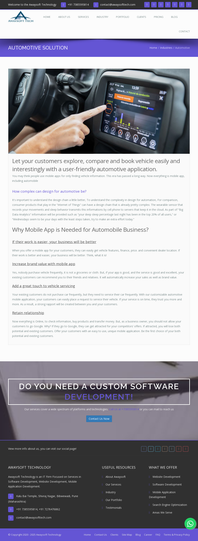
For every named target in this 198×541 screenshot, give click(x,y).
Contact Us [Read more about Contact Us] (100, 534)
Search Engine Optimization (168, 505)
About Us (64, 17)
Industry (102, 17)
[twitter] (154, 4)
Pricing (158, 17)
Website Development (164, 477)
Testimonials (112, 507)
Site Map (127, 534)
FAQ (158, 534)
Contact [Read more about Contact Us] (184, 31)
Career (148, 534)
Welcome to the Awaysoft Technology (32, 4)
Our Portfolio (112, 500)
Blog (174, 17)
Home (46, 17)
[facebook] (147, 4)
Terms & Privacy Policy (177, 534)
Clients (141, 17)
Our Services (111, 484)
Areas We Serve (160, 512)
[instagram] (168, 4)
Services (83, 17)
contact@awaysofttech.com (117, 4)
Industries (166, 48)
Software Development (165, 484)
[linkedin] (161, 4)
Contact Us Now (99, 418)
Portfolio (122, 17)
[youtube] (181, 4)
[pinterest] (188, 4)
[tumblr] (175, 4)
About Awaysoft (114, 477)
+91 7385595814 (78, 4)
